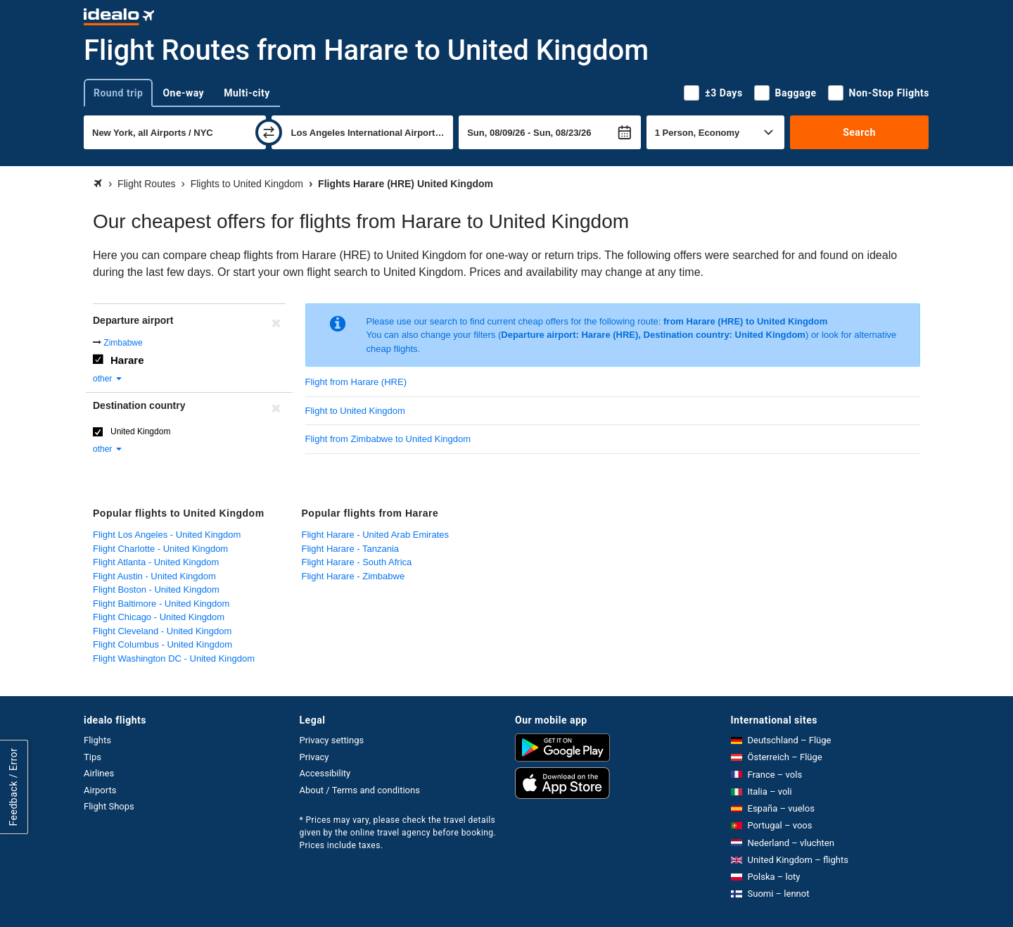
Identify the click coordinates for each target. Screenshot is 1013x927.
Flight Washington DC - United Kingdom (174, 658)
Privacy (314, 757)
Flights (97, 740)
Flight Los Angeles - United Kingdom (167, 534)
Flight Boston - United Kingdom (156, 589)
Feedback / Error (13, 787)
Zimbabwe (122, 343)
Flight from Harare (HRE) (356, 382)
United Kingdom (140, 431)
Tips (92, 757)
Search (859, 132)
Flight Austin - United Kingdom (154, 576)
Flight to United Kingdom (355, 410)
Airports (100, 790)
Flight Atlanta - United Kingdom (156, 562)
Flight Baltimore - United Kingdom (161, 603)
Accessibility (325, 773)
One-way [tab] (183, 93)
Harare (127, 360)
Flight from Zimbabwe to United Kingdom (388, 439)
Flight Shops (109, 806)
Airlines (99, 773)
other (108, 379)
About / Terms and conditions (360, 790)
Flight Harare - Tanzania (351, 548)
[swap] (268, 132)
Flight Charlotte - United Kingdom (160, 548)
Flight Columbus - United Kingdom (162, 644)
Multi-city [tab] (247, 93)
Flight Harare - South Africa (357, 562)
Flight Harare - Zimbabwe (353, 576)
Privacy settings (332, 740)
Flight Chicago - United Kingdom (158, 617)
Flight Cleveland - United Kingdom (162, 631)
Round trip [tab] (118, 93)
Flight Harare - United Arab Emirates (376, 534)
